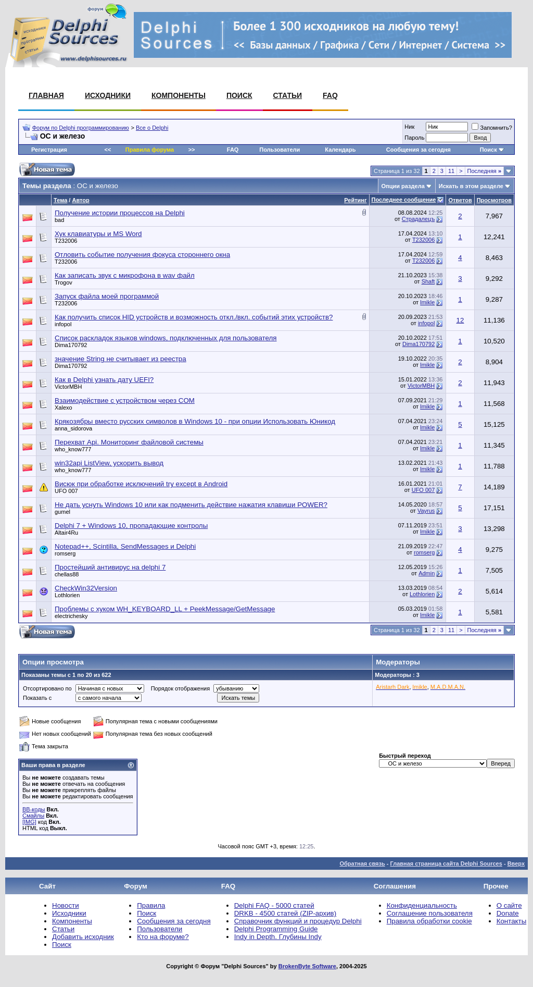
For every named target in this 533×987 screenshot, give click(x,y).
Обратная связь (362, 863)
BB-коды (33, 809)
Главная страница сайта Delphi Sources (446, 863)
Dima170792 (71, 345)
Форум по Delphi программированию (80, 128)
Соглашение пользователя (430, 913)
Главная (46, 95)
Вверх (516, 863)
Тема (60, 200)
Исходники (108, 95)
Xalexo (63, 407)
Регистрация (49, 149)
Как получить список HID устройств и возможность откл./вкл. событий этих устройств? (194, 317)
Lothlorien (67, 595)
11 (451, 171)
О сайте (509, 905)
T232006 (66, 241)
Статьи (287, 95)
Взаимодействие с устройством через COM (125, 400)
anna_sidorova (73, 428)
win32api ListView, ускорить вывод (109, 463)
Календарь (340, 149)
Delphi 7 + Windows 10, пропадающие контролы (131, 525)
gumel (62, 512)
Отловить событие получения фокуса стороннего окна (142, 254)
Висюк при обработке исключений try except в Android (141, 484)
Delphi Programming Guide (276, 929)
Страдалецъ (418, 219)
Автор (80, 200)
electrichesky (71, 616)
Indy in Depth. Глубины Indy (278, 937)
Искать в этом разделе (471, 186)
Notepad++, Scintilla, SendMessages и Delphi (125, 546)
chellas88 (67, 574)
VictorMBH (68, 387)
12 (460, 320)
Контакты (512, 921)
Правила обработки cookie (429, 921)
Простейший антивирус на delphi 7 (110, 567)
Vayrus (426, 511)
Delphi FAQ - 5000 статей (274, 905)
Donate (508, 913)
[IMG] (29, 822)
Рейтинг (355, 200)
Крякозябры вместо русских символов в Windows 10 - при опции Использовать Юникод (195, 421)
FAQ (330, 95)
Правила (151, 905)
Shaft (428, 281)
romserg (65, 553)
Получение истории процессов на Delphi (120, 213)
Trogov (63, 282)
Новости (65, 905)
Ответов (460, 200)
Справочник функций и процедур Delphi (298, 921)
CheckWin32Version (86, 588)
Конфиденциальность (422, 905)
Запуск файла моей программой (107, 296)
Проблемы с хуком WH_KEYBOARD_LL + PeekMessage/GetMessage (165, 609)
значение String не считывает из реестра (120, 359)
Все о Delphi (152, 128)
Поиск (239, 95)
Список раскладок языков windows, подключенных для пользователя (166, 338)
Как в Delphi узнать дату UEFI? (104, 380)
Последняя (484, 171)
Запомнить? (492, 128)
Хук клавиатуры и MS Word (98, 234)
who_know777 (73, 449)
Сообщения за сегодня (418, 149)
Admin (426, 573)
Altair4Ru (66, 532)
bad (59, 220)
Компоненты (178, 95)
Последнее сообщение (404, 199)
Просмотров (494, 200)
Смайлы (33, 815)
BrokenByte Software (307, 966)
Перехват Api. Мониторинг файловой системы (129, 442)
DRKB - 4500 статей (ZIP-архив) (285, 913)
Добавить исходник (83, 937)
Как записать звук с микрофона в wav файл (125, 275)
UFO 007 (66, 491)
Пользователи (279, 149)
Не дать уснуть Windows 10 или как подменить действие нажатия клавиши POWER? (191, 505)
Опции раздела (403, 186)
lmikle (427, 302)
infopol (63, 324)
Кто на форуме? (162, 937)
